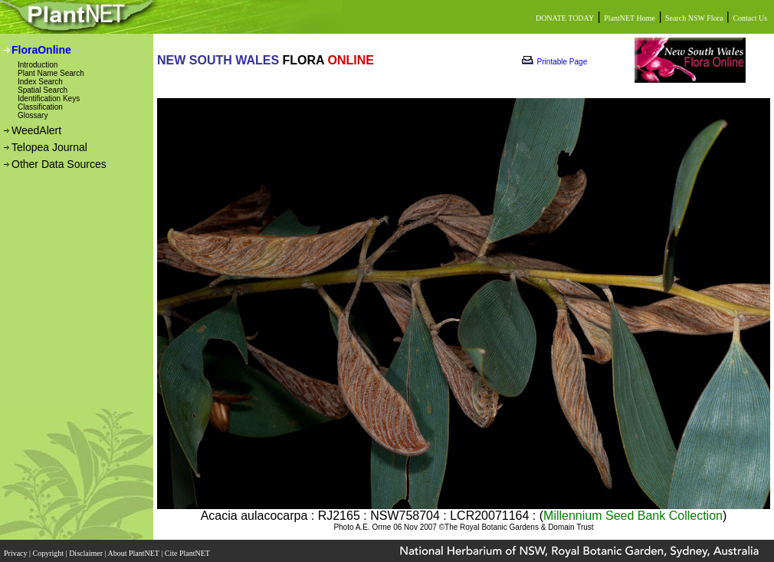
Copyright (49, 553)
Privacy (16, 553)
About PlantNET (134, 553)
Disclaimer (86, 553)
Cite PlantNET (188, 553)
